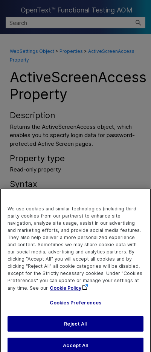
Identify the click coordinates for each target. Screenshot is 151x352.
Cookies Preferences (75, 306)
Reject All (75, 327)
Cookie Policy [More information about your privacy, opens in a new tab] (65, 291)
